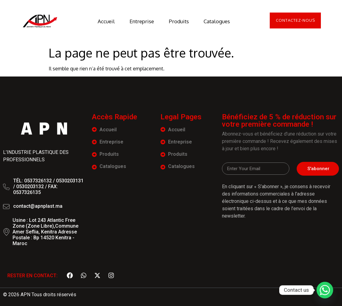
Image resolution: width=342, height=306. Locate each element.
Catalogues (215, 21)
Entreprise (140, 21)
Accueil (104, 21)
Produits (177, 21)
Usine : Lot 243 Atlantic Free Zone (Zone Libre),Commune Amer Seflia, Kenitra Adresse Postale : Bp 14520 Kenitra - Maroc (45, 232)
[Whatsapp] (325, 290)
